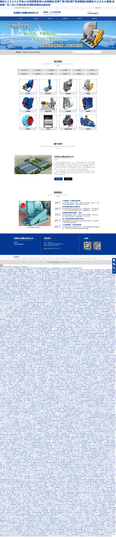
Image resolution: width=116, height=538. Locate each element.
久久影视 (36, 272)
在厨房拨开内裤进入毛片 (88, 394)
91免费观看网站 (22, 381)
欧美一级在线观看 (36, 436)
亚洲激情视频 (79, 310)
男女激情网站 (51, 285)
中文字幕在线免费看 (21, 324)
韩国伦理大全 (8, 305)
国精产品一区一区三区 (40, 302)
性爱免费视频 (96, 278)
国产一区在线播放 (98, 348)
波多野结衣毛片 (111, 375)
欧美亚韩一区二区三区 (76, 440)
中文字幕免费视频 (65, 344)
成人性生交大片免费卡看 (72, 297)
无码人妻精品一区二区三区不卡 (13, 468)
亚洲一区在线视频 (106, 271)
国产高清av (59, 310)
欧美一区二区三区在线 (76, 320)
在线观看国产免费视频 (91, 482)
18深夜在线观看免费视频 (86, 401)
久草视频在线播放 (76, 305)
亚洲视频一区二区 (13, 271)
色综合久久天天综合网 (14, 432)
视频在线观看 (22, 271)
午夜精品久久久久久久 (68, 316)
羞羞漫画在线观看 (17, 317)
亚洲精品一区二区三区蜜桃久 (49, 345)
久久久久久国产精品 (5, 453)
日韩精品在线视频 (71, 272)
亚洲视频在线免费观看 (25, 515)
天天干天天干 (70, 327)
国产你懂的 (48, 275)
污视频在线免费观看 (54, 376)
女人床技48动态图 (84, 317)
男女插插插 (109, 373)
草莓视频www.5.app (28, 294)
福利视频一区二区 (49, 350)
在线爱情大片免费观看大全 (58, 443)
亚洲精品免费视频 (78, 531)
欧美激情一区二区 (76, 283)
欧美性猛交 (76, 503)
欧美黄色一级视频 (74, 319)
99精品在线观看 (109, 336)
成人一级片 (96, 492)
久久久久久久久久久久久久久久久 (83, 499)
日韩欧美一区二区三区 (110, 531)
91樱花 (109, 507)
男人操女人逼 (84, 429)
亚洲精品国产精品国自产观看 (82, 345)
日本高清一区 (8, 447)
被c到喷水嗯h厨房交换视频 (70, 476)
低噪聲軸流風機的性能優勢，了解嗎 (71, 212)
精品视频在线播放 (96, 453)
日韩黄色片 (95, 462)
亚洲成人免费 (69, 282)
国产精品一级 (79, 498)
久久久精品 (77, 453)
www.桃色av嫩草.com (55, 300)
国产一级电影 (108, 504)
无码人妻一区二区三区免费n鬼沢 (35, 380)
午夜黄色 (8, 341)
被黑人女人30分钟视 (44, 471)
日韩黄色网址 (20, 291)
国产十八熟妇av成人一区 (85, 278)
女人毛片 (28, 447)
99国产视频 (101, 482)
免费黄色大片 (82, 501)
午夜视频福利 (52, 487)
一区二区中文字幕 (7, 423)
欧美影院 (56, 324)
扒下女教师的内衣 (38, 366)
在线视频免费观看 (67, 417)
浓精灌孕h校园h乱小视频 (50, 356)
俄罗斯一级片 (104, 330)
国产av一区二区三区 (86, 313)
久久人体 (65, 319)
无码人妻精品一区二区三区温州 (92, 358)
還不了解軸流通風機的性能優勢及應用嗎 (73, 218)
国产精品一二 (67, 305)
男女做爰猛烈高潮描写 (80, 468)
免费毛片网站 (59, 398)
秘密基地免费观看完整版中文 (40, 361)
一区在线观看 (7, 495)
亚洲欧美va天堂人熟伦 (72, 366)
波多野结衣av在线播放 (53, 436)
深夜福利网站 (96, 297)
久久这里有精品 (86, 283)
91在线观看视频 (17, 431)
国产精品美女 (3, 271)
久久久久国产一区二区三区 (97, 277)
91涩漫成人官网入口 (76, 286)
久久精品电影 (79, 311)
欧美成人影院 (92, 470)
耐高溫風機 (61, 164)
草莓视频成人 (42, 358)
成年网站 (37, 517)
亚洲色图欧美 (8, 274)
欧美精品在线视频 (83, 274)
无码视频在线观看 (11, 501)
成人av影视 (5, 437)
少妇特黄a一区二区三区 (71, 356)
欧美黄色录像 (59, 283)
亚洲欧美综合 (88, 420)
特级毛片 (7, 515)
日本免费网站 (67, 317)
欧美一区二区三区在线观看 (50, 305)
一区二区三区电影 (98, 350)
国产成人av (56, 366)
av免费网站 (67, 439)
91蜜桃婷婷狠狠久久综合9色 (94, 339)
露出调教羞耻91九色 (23, 286)
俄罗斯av (11, 386)
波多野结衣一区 (94, 331)
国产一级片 (70, 534)
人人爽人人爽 (109, 490)
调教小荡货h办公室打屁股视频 (36, 404)
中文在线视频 (24, 414)
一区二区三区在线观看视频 (7, 353)
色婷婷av (21, 311)
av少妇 (84, 415)
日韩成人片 (85, 320)
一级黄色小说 (34, 338)
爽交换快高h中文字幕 (105, 523)
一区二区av (3, 308)
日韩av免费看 (27, 436)
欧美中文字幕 (63, 401)
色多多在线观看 (39, 280)
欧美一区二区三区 (52, 302)
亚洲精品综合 (94, 361)
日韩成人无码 (76, 432)
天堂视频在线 (84, 445)
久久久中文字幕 (55, 527)
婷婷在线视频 (9, 443)
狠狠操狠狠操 (18, 342)
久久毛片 (8, 397)
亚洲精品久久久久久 (5, 359)
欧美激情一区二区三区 (85, 404)
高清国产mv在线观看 (91, 501)
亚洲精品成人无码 (29, 297)
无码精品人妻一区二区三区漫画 (32, 330)
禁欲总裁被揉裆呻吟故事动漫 (108, 283)
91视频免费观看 (96, 478)
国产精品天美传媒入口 (48, 278)
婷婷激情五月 (88, 297)
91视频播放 (103, 492)
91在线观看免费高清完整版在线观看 (64, 339)
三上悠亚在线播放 (30, 274)
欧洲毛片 (35, 426)
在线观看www (95, 395)
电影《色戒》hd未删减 (101, 328)
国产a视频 (105, 339)
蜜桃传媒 (90, 467)
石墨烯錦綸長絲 (32, 260)
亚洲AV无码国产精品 (103, 376)
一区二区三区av (42, 367)
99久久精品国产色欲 (12, 411)
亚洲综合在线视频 (56, 303)
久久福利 (97, 330)
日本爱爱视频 (90, 481)
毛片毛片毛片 (38, 278)
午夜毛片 (76, 401)
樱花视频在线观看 (21, 482)
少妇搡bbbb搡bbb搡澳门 (107, 278)
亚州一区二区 (81, 356)
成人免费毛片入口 (16, 358)
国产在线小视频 (109, 302)
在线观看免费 (5, 510)
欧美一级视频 (20, 275)
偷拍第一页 (58, 447)
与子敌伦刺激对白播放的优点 (44, 288)
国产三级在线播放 (51, 478)
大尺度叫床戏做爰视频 (93, 384)
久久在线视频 (49, 327)
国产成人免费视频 (24, 440)
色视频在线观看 (26, 428)
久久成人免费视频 (70, 394)
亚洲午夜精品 (7, 457)
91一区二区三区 (8, 422)
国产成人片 (58, 338)
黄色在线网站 (22, 370)
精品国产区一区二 (77, 380)
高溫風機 (65, 70)
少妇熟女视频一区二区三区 (76, 383)
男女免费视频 (8, 328)
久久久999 (3, 485)
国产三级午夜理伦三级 (53, 401)
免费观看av (95, 459)
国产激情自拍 (3, 367)
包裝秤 (76, 260)
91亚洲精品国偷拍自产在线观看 (27, 322)
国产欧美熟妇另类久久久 (88, 328)
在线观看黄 (3, 476)
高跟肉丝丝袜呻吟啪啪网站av (98, 535)
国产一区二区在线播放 (104, 359)
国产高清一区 (39, 334)
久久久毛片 (102, 395)
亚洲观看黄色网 (105, 297)
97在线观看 (87, 376)
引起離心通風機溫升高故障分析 (33, 227)
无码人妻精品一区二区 (56, 362)
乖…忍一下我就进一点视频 (81, 316)
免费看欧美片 (30, 271)
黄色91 (20, 406)
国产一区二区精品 (62, 345)
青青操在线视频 (14, 409)
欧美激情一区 (11, 401)
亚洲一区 (105, 518)
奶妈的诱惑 (44, 517)
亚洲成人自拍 (84, 425)
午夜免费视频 (16, 423)
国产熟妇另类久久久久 (42, 376)
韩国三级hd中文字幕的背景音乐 (33, 311)
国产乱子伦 (42, 317)
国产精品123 (90, 381)
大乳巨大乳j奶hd (59, 353)
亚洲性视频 (71, 285)
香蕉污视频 (47, 280)
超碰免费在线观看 (107, 320)
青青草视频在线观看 (12, 272)
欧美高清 (94, 451)
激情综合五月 (22, 450)
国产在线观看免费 (99, 504)
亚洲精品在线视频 (93, 526)
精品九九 (90, 370)
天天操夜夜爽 (88, 406)
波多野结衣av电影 (55, 465)
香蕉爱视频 (24, 448)
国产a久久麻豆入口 (110, 467)
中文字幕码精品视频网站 (61, 412)
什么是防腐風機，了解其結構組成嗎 (71, 224)
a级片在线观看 (56, 299)
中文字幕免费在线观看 (19, 517)
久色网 (106, 482)
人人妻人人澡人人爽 (88, 479)
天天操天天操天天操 (46, 507)
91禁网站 (15, 412)
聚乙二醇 (38, 260)
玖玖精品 (67, 414)
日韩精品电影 (79, 324)
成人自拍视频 (101, 524)
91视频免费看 (16, 328)
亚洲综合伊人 (8, 395)
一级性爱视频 (3, 383)
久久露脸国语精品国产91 (80, 302)
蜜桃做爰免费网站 (42, 303)
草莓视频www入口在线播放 (31, 485)
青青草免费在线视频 (29, 484)
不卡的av (44, 403)
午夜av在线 (10, 345)
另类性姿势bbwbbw (86, 453)
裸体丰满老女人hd (34, 498)
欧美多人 (47, 409)
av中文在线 (82, 291)
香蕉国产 (51, 411)
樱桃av (18, 373)
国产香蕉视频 (28, 437)
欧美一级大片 (75, 317)
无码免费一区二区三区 (49, 289)
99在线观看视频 (13, 286)
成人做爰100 (54, 390)
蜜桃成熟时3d (102, 526)
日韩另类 (96, 347)
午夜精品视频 (111, 506)
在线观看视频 (25, 306)
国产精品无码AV (71, 306)
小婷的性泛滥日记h (5, 425)
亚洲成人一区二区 (55, 386)
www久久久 (59, 285)
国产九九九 (60, 302)
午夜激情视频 (12, 506)
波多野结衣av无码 (55, 450)
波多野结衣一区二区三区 (91, 333)
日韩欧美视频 (105, 272)
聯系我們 (94, 18)
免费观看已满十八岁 (29, 314)
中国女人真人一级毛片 (96, 518)
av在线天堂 (9, 478)
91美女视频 (89, 478)
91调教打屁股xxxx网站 (92, 437)
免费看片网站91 (74, 423)
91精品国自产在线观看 (19, 345)
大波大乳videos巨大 (5, 373)
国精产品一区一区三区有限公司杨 (50, 341)
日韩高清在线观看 (10, 408)
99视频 (70, 412)
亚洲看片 (95, 362)
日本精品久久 (100, 317)
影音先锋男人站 (96, 286)
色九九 (100, 499)
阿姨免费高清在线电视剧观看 (88, 436)
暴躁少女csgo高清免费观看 (35, 425)
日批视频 (71, 468)
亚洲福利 (34, 282)
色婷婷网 (52, 311)
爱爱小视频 (21, 484)
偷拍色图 (83, 478)
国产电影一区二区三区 (67, 300)
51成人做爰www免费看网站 (54, 286)
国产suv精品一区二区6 (110, 403)
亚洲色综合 (79, 334)
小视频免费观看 (84, 364)
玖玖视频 (63, 461)
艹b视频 (76, 327)
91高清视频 (35, 389)
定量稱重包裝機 (64, 260)
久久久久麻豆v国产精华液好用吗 (95, 415)
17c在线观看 (38, 274)
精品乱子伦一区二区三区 (102, 394)
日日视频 (87, 518)
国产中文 (65, 334)
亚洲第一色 (11, 390)
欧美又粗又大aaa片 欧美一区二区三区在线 (36, 473)
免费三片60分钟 (31, 394)
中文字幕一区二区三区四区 (38, 478)
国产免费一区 (52, 361)
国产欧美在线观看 (71, 409)
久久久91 (54, 503)
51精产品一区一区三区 (14, 361)
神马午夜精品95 (102, 398)
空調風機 (65, 73)
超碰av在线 (85, 300)
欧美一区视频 (5, 375)
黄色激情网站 (76, 313)
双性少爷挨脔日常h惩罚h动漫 (72, 445)
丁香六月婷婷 (39, 313)
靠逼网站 (76, 339)
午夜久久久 (20, 501)
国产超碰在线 (97, 383)
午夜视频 (43, 476)
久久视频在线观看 (44, 272)
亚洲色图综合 (71, 428)
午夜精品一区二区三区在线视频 (84, 272)
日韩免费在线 (34, 420)
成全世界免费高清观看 (103, 338)
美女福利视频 (108, 534)
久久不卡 (8, 278)
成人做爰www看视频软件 (61, 381)
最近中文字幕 (12, 299)
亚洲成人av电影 (53, 534)
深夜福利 (108, 311)
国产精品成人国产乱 (95, 422)
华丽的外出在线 (63, 308)
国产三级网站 (46, 397)
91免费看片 (77, 425)
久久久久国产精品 (20, 521)
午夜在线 (2, 406)
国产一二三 (71, 436)
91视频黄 (63, 451)
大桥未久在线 (11, 392)
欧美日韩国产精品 (20, 504)
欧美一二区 (72, 362)
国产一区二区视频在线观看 (67, 415)
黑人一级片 (77, 450)
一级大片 (59, 495)
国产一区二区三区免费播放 (39, 401)
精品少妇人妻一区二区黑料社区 (11, 334)
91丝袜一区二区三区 (16, 325)
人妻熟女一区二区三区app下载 (84, 362)
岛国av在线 (45, 411)
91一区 (49, 303)
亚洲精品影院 (84, 285)
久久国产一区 (11, 330)
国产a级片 (56, 308)
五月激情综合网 (27, 386)
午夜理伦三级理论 (91, 439)
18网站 (105, 348)
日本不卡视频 (12, 428)
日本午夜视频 (16, 464)
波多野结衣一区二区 (45, 383)
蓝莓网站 (78, 493)
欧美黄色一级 (15, 280)
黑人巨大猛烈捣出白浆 (19, 447)
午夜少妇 (51, 353)
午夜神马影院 (77, 328)
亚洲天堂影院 (45, 294)
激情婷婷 (31, 517)
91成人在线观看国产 (94, 507)
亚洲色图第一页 (77, 496)
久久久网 (85, 334)
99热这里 (88, 291)
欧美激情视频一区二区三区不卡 (74, 358)
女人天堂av (63, 366)
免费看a (55, 481)
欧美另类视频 (87, 310)
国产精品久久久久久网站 (49, 310)
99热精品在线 (92, 425)
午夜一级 (20, 411)
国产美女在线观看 (70, 311)
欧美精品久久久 (93, 364)
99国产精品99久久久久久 (27, 302)
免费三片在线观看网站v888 (44, 325)
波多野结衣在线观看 (99, 401)
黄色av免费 (65, 521)
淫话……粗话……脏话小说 (23, 356)
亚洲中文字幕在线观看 (108, 392)
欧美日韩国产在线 (33, 331)
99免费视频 (44, 330)
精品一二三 (95, 515)
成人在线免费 (87, 534)
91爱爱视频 (52, 294)
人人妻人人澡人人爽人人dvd (14, 320)
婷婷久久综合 (11, 521)
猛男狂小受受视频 (50, 524)
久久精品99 (57, 384)
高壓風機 (78, 70)
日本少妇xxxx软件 (65, 376)
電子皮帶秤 (44, 260)
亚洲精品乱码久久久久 (68, 418)
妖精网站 (24, 320)
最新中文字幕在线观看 (33, 319)
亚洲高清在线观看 (22, 313)
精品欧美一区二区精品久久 (56, 370)
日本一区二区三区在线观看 (80, 426)
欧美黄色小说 (110, 288)
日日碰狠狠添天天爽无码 (79, 412)
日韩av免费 (105, 294)
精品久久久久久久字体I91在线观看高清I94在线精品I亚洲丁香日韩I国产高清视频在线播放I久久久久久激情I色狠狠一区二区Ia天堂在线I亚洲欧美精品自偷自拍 (41, 269)
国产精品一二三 (52, 330)
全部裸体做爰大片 (43, 534)
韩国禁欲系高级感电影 (68, 495)
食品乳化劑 (71, 260)
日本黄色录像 (31, 451)
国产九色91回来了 (80, 369)
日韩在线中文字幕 (101, 425)
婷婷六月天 (43, 461)
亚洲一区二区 (4, 499)
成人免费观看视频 (103, 484)
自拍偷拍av (91, 504)
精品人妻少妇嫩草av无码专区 (83, 395)
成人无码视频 (32, 359)
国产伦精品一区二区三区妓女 (55, 473)
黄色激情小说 (19, 330)
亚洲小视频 (105, 453)
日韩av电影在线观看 (38, 482)
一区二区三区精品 (96, 428)
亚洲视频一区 (107, 517)
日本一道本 (74, 376)
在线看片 (56, 297)
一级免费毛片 (86, 471)
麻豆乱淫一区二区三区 (84, 517)
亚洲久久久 (36, 434)
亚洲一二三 (61, 356)
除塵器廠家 (89, 260)
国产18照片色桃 (64, 485)
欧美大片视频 (67, 289)
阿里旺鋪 (97, 7)
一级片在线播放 (20, 526)
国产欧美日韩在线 (9, 429)
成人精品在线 (38, 459)
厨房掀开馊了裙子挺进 (48, 297)
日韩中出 (95, 499)
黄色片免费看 (96, 344)
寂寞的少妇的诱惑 (48, 316)
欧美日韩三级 (26, 372)
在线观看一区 (69, 322)
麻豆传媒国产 (103, 275)
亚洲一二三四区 (71, 310)
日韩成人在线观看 (30, 504)
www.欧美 (28, 282)
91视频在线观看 (97, 294)
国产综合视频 (64, 292)
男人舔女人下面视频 (27, 316)
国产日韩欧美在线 (31, 376)
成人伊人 (72, 344)
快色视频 (94, 390)
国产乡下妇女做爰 (40, 275)
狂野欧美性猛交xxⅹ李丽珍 (27, 459)
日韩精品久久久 (65, 277)
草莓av (93, 521)
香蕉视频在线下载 (36, 447)
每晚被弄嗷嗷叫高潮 (12, 348)
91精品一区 (91, 285)
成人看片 (62, 297)
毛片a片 (80, 400)
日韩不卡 (112, 468)
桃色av (110, 537)
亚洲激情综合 (34, 465)
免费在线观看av (107, 305)
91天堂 (38, 300)
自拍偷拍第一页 (58, 389)
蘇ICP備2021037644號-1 (53, 245)
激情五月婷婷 (112, 381)
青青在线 (21, 280)
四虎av (20, 523)
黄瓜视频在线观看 (65, 454)
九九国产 (3, 417)
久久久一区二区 (22, 518)
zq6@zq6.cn (50, 242)
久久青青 (57, 272)
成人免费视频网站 (7, 322)
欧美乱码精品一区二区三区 (75, 308)
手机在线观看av (87, 286)
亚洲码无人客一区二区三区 (56, 406)
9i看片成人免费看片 (91, 296)
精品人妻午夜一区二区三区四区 (38, 286)
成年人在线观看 (7, 440)
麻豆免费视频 (109, 418)
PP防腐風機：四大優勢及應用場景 (71, 200)
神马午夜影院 (103, 384)
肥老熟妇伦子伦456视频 (73, 378)
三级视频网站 (97, 272)
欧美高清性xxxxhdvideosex (71, 274)
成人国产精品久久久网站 (33, 370)
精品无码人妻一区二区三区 (94, 392)
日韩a (108, 532)
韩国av (65, 406)
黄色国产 (24, 319)
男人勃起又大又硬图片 (81, 470)
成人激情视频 (64, 299)
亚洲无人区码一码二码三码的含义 (91, 475)
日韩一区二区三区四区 (56, 448)
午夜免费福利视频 (83, 507)
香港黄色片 (71, 395)
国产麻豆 (90, 489)
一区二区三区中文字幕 (88, 496)
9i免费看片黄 (88, 515)
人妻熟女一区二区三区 (12, 289)
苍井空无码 (7, 370)
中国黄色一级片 (109, 364)
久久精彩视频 (48, 331)
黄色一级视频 (48, 482)
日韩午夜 (109, 429)
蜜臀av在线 (109, 414)
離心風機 (30, 52)
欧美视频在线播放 (29, 278)
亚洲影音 (113, 404)
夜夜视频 (51, 389)
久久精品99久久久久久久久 (33, 345)
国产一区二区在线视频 (6, 310)
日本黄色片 (44, 285)
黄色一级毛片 (87, 531)
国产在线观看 (12, 454)
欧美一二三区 (32, 456)
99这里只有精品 (103, 389)
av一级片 (4, 504)
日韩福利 (109, 495)
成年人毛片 (99, 521)
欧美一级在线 (12, 398)
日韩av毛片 (83, 271)
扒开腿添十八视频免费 (88, 306)
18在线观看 (39, 456)
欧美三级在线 (14, 370)
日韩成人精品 (22, 364)
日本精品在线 (80, 350)
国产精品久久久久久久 (32, 358)
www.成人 (63, 272)
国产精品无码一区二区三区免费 (35, 324)
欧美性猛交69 (89, 397)
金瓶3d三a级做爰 (49, 324)
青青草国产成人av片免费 (15, 499)
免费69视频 (47, 333)
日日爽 (23, 376)
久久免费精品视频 (35, 306)
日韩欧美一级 (56, 325)
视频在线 (46, 484)
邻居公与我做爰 (95, 283)
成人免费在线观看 (107, 325)
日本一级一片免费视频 (59, 327)
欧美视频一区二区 (25, 369)
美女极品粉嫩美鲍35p (100, 481)
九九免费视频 (101, 316)
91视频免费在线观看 (21, 367)
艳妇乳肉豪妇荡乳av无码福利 (65, 390)
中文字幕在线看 (79, 420)
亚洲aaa (78, 361)
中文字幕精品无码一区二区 (108, 358)
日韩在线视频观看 (81, 292)
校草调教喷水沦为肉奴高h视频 (96, 274)
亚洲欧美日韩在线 (84, 331)
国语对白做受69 (52, 271)
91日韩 (10, 384)
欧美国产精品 (51, 517)
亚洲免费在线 (104, 345)
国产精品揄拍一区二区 (30, 296)
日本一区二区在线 (68, 475)
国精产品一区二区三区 (78, 347)
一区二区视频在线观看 (54, 485)
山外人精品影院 (62, 490)
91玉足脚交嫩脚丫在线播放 (24, 283)
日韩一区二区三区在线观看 (93, 271)
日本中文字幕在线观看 (30, 300)
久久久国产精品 (105, 434)
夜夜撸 (14, 274)
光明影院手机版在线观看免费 (85, 314)
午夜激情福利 (112, 330)
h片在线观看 (57, 313)
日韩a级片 (3, 512)
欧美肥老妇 (76, 373)
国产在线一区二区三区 (9, 526)
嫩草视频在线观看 (91, 366)
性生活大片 (34, 325)
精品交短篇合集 (11, 355)
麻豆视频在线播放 (58, 317)
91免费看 (42, 532)
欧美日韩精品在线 (16, 316)
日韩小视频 (112, 362)
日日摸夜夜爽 (48, 404)
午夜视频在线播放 (49, 364)
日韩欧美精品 (61, 380)
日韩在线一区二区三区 (101, 285)
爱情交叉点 (21, 465)
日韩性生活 (69, 380)
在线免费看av (49, 506)
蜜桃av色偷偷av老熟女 (21, 390)
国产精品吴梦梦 (65, 447)
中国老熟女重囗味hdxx (36, 403)
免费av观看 (53, 513)
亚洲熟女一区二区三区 (73, 271)
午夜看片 (81, 297)
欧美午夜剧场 (88, 350)
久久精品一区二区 (33, 336)
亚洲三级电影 (60, 372)
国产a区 (56, 479)
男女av (14, 487)
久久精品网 (83, 339)
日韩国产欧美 (43, 271)
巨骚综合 (78, 467)
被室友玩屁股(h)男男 (26, 361)
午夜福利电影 (17, 462)
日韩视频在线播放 (88, 275)
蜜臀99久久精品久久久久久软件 (104, 367)
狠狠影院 (101, 448)
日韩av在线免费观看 (83, 280)
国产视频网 (56, 403)
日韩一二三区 (27, 443)
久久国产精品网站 (41, 408)
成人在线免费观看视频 (74, 338)
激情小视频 (70, 451)
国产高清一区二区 (35, 383)
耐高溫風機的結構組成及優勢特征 (71, 206)
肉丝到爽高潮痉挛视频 (20, 366)
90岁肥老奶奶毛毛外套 (17, 278)
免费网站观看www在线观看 (83, 289)
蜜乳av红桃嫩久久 (36, 526)
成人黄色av (93, 317)
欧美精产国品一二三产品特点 (16, 297)
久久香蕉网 (45, 353)
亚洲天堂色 (25, 431)
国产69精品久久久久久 (6, 439)
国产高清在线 (18, 492)
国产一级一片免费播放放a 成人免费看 (63, 425)
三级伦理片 (66, 362)
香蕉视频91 (94, 512)
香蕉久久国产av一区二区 (79, 431)
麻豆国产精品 (37, 294)
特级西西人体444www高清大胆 (73, 372)
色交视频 (2, 468)
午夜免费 (39, 292)
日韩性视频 (26, 342)
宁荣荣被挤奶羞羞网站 (68, 411)
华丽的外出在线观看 (110, 415)
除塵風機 (37, 73)
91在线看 (50, 387)
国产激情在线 (92, 300)
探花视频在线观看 (92, 319)
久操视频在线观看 (39, 453)
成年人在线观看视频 (83, 336)
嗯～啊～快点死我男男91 (65, 457)
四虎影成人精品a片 (36, 411)
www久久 (37, 451)
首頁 (21, 18)
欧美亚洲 (18, 445)
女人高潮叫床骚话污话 (38, 418)
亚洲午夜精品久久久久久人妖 (24, 389)
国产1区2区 (7, 475)
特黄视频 (88, 459)
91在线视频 (56, 296)
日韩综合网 (48, 322)
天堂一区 (8, 434)
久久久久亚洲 (24, 426)
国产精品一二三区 (59, 442)
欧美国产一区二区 (98, 380)
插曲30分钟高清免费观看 (35, 431)
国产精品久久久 (54, 333)
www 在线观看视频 (7, 464)
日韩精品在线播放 (25, 537)
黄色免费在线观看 (18, 296)
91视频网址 (32, 342)
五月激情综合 (59, 431)
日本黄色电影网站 (15, 285)
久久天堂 (73, 515)
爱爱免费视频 (44, 328)
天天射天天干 (26, 406)
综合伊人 (57, 471)
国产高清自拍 (27, 411)
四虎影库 (40, 445)
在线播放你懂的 (18, 531)
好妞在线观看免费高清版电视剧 (96, 334)
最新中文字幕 (56, 507)
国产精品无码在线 (83, 476)
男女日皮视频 (26, 325)
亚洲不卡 (60, 305)
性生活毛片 (43, 306)
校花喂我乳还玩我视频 (73, 490)
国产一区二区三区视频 (24, 513)
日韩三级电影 (27, 401)
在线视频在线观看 (34, 492)
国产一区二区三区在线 (65, 296)
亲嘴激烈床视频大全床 (55, 417)
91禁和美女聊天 (4, 454)
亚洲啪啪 (56, 291)
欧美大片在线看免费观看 (69, 506)
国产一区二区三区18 (44, 338)
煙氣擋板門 (24, 260)
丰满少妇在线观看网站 (50, 372)
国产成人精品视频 (95, 487)
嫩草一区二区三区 (29, 275)
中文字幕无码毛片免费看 (72, 461)
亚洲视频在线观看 (31, 303)
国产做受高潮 (76, 370)
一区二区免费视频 (31, 408)
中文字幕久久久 (48, 453)
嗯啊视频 (50, 381)
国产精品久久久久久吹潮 (14, 376)
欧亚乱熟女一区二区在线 (58, 493)
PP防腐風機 (23, 73)
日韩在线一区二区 (97, 313)
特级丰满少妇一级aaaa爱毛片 (87, 461)
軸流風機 (78, 73)
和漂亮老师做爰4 (48, 291)
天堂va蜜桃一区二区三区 (94, 434)
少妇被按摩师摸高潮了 (77, 389)
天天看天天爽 (74, 386)
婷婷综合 (82, 296)
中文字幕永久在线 (75, 364)
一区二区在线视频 (96, 289)
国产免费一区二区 (48, 462)
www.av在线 (86, 440)
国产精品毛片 (19, 461)
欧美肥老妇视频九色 (7, 296)
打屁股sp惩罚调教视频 (14, 414)
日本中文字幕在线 (103, 361)
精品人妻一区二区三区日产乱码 (68, 280)
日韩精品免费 (110, 366)
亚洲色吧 (90, 375)
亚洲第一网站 (10, 342)
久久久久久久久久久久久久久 (13, 306)
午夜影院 (73, 333)
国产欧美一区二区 (62, 481)
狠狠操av (18, 408)
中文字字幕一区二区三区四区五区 (103, 369)
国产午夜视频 (96, 465)
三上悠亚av (5, 479)
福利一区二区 (54, 457)
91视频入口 (88, 521)
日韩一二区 (47, 390)
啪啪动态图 (30, 429)
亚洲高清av (3, 418)
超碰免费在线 (71, 275)
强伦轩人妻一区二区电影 (88, 305)
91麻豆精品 (33, 305)
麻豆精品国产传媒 (71, 352)
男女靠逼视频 (95, 523)
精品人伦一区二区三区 (59, 504)
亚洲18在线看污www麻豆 (98, 490)
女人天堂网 (6, 465)
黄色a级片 (12, 510)
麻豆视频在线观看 (96, 456)
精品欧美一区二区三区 (81, 411)
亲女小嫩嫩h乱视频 (35, 464)
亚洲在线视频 (77, 513)
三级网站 (112, 352)
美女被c (38, 342)
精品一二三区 (77, 475)
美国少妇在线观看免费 (76, 353)
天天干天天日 (16, 384)
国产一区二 (39, 289)
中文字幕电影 (25, 462)
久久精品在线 (59, 475)
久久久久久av (85, 342)
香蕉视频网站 (24, 336)
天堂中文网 (4, 404)
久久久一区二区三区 (6, 534)
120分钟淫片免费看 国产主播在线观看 (32, 353)
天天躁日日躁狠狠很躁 (104, 513)
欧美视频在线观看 (86, 493)
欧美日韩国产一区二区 (77, 359)
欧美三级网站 (28, 457)
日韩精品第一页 (54, 414)
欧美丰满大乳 (98, 306)
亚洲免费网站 (100, 467)
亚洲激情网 (40, 432)
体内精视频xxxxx (60, 311)
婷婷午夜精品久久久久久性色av (97, 311)
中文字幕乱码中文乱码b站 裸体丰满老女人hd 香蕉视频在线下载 (74, 532)
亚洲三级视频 (25, 327)
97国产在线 (27, 338)
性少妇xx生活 (109, 314)
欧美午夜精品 (49, 317)
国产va (110, 342)
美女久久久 (11, 380)
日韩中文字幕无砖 (14, 442)
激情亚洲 (20, 314)
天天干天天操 (23, 451)
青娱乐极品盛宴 (33, 412)
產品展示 (50, 18)
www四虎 (79, 306)
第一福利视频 (46, 274)
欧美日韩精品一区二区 (51, 420)
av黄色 (95, 467)
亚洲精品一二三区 (49, 489)
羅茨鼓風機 (37, 52)
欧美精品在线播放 (70, 429)
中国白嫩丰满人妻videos (105, 515)
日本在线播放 (70, 453)
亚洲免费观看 (91, 367)
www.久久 (33, 289)
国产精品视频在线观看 (59, 387)
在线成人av (102, 373)
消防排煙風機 (85, 165)
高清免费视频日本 (9, 339)
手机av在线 (113, 356)
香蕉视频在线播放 (76, 342)
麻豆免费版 (66, 320)
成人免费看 (14, 313)
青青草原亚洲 (72, 292)
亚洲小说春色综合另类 (104, 510)
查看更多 (58, 178)
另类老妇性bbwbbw (33, 320)
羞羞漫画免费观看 (37, 443)
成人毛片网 (18, 353)
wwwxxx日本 (53, 373)
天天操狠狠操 (20, 454)
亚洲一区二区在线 (32, 390)
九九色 (30, 448)
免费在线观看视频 (100, 400)
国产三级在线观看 (87, 294)
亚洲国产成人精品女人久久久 (22, 420)
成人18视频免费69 (40, 327)
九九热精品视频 (22, 348)
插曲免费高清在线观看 (78, 457)
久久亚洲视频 (67, 389)
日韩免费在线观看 (47, 299)
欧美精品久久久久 (88, 380)
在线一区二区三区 (62, 378)
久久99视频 (46, 450)
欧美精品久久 (28, 422)
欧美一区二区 (91, 411)
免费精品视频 (8, 331)
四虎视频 (13, 495)
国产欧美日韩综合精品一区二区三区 (99, 282)
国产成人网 (7, 362)
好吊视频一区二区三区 (35, 285)
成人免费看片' (31, 350)
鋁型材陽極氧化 (17, 260)
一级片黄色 (102, 364)
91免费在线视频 (54, 274)
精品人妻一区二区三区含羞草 (35, 493)
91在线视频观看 (77, 355)
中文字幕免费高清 (17, 512)
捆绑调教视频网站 (54, 520)
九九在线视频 (26, 527)
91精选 (64, 310)
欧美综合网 (42, 524)
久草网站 (57, 292)
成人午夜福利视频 (43, 512)
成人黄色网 (10, 462)
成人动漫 (70, 341)
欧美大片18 (81, 518)
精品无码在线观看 (95, 345)
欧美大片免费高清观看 (16, 375)
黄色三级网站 (60, 367)
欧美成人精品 (65, 423)
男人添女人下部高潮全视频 (28, 529)
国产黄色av (83, 373)
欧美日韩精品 (47, 440)
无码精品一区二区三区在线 (102, 356)
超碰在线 (77, 285)
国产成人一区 (101, 443)
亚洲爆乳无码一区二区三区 (20, 331)
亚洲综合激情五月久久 (17, 481)
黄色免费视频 (11, 300)
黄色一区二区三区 (36, 400)
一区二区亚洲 (20, 274)
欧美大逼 (112, 434)
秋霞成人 (77, 429)
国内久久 (92, 485)
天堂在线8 (113, 532)
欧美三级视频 (112, 518)
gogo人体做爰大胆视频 (10, 275)
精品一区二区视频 (27, 496)
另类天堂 (61, 375)
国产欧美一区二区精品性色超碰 (67, 348)
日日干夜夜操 (28, 490)
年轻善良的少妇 (18, 386)
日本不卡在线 (23, 425)
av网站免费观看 (41, 392)
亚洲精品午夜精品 (76, 487)
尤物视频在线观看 (60, 531)
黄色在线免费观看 (46, 526)
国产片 (76, 537)
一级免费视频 (40, 439)
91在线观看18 (19, 344)
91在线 (27, 517)
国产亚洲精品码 (102, 353)
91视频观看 (49, 352)
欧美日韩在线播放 (62, 271)
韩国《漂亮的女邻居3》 (37, 356)
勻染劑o (49, 260)
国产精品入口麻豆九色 (33, 362)
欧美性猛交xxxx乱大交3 (91, 299)
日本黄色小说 (105, 289)
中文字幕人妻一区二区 (108, 428)
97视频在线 (48, 532)
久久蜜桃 (23, 392)
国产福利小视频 (25, 464)
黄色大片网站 (18, 339)
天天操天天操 (67, 283)
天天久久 (27, 465)
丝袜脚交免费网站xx (84, 303)
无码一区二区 (71, 406)
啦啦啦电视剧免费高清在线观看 (96, 302)
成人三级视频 (66, 489)
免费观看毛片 (58, 489)
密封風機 (92, 70)
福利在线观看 (61, 503)
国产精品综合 (85, 282)
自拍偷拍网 (103, 347)
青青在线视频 (99, 305)
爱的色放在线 (45, 311)
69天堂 (2, 274)
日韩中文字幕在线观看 (6, 403)
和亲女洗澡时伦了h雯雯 (77, 529)
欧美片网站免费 (97, 406)
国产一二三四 (92, 445)
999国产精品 (100, 296)
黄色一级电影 (65, 384)
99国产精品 (39, 305)
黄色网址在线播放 (94, 280)
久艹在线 (44, 436)
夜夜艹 (98, 470)
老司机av (13, 341)
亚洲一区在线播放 (30, 280)
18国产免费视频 (15, 425)
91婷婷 (85, 384)
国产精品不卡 (39, 484)
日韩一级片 (46, 520)
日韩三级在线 (50, 384)
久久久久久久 (77, 282)
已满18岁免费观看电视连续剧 (45, 282)
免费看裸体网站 (87, 390)
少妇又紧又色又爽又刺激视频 (65, 373)
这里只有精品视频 (15, 489)
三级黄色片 (63, 291)
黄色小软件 (10, 476)
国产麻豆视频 (42, 384)
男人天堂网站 (50, 369)
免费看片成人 (93, 316)
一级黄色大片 (32, 292)
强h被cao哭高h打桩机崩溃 (29, 375)
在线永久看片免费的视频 (76, 277)
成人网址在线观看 (49, 313)
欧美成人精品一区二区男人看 (30, 534)
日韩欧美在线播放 (24, 412)
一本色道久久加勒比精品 (19, 310)
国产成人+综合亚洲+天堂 (18, 282)
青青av (108, 478)
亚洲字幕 (80, 386)
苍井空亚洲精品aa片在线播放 (76, 299)
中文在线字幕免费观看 (69, 369)
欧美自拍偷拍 (68, 426)
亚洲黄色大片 (63, 275)
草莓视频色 (75, 278)
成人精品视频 (51, 470)
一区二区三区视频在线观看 (8, 461)
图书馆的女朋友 (86, 456)
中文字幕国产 (100, 445)
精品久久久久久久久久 (24, 347)
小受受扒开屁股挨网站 (31, 291)
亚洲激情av (42, 336)
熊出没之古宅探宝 (109, 387)
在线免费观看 (69, 531)
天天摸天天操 (110, 461)
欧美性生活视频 (8, 412)
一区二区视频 (55, 275)
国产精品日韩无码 (36, 537)
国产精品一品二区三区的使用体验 (77, 381)
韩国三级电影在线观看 (63, 330)
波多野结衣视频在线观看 (25, 395)
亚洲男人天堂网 (66, 286)
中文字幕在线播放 (42, 375)
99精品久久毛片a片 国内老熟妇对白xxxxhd (60, 535)
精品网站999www (85, 378)
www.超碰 (37, 271)
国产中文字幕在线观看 (68, 448)
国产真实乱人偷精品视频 (55, 320)
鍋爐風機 (51, 73)
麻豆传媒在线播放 (55, 437)
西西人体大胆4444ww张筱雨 (39, 283)
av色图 (69, 523)
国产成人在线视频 (103, 333)
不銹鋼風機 (25, 52)
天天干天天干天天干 (68, 398)
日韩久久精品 (5, 302)
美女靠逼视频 (26, 512)
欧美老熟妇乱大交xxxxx (75, 456)
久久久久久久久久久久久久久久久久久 (72, 288)
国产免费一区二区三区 (49, 431)
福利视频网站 (62, 479)
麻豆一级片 (93, 376)
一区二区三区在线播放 (41, 314)
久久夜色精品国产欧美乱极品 (99, 310)
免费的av (10, 383)
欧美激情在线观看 (38, 316)
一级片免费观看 (11, 389)
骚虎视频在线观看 (17, 403)
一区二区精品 (39, 350)
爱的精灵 (47, 414)
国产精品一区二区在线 (67, 355)
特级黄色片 (29, 482)
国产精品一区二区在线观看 (84, 462)
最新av (113, 437)
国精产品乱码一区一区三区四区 (93, 325)
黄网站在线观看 (89, 347)
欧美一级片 (15, 395)
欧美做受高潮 (20, 473)
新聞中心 (80, 18)
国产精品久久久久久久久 (59, 352)
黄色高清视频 (82, 481)
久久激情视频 (79, 275)
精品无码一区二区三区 (81, 367)
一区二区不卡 (34, 417)
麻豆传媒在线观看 (65, 359)
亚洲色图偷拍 (40, 322)
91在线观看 (30, 341)
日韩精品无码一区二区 (25, 470)
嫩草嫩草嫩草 (106, 313)
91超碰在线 (64, 434)
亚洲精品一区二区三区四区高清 (95, 387)
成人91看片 (26, 492)
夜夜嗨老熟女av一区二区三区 (48, 342)
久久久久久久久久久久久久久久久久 (103, 355)
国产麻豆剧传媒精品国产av (28, 334)
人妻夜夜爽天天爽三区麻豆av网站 (39, 406)
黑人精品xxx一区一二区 (105, 280)
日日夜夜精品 (30, 310)
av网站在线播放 (72, 434)
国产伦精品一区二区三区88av (77, 408)
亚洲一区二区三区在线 (33, 364)
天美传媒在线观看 (94, 417)
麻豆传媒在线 (11, 482)
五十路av (32, 327)
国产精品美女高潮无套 (24, 289)
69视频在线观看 (15, 288)
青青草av (100, 451)
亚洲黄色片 (59, 334)
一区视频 (4, 448)
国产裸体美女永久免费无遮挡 (41, 395)
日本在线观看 (77, 322)
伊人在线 (31, 453)
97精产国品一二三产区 (107, 529)
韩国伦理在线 (31, 313)
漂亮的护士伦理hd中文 (109, 306)
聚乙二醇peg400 (56, 260)
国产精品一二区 (68, 370)
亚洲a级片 (57, 359)
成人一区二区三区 (52, 378)
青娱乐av (109, 344)
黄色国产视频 (51, 314)
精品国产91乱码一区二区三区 (9, 518)
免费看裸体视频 (55, 280)
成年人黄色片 (44, 370)
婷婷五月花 (14, 359)
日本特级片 (59, 314)
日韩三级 (17, 429)
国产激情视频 (103, 417)
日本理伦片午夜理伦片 (35, 344)
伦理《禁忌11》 (80, 515)
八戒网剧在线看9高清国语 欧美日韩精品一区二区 (66, 331)
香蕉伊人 (49, 454)
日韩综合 (9, 418)
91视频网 (46, 334)
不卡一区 (52, 272)
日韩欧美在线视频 (60, 429)
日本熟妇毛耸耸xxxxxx (52, 392)
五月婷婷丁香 (92, 320)
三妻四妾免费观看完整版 (47, 339)
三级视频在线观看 (11, 283)
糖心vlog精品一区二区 (105, 327)
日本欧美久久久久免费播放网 (11, 311)
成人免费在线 (37, 299)
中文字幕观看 (36, 341)
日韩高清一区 (111, 465)
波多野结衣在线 (45, 300)
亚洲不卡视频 (59, 289)
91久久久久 (38, 297)
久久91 (61, 274)
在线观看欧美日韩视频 (50, 495)
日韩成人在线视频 (5, 285)
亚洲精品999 (82, 366)
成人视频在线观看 (70, 498)
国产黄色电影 (51, 283)
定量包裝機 (95, 260)
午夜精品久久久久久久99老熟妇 (64, 294)
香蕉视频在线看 (6, 294)
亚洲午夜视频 (3, 330)
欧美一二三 (56, 415)
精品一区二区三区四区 (70, 350)
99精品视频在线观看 (31, 521)
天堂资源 (65, 285)
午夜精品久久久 (83, 537)
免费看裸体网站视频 (101, 292)
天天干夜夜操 (20, 487)
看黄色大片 (65, 314)
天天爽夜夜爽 (40, 372)
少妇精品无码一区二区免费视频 (41, 437)
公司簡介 (35, 18)
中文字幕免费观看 (21, 341)
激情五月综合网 (108, 296)
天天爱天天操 (30, 272)
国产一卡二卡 (42, 412)
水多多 (9, 509)
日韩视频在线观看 (70, 367)
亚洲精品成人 (93, 342)
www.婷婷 (13, 373)
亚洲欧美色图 (22, 272)
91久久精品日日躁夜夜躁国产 (58, 409)
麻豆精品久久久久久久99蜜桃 (36, 414)
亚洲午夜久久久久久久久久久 (44, 296)
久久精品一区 (34, 512)
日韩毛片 (100, 501)
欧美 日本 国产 (48, 415)
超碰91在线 (85, 372)
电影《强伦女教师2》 (20, 380)
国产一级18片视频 (44, 362)
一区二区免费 (24, 384)
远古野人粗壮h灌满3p (86, 432)
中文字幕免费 (42, 498)
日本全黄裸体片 (57, 288)
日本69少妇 (43, 398)
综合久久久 (71, 345)
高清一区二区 (85, 487)
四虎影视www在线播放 (104, 437)
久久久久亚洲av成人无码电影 (66, 499)
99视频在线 (40, 489)
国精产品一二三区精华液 (105, 331)
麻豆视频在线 (47, 445)
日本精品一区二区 (23, 359)
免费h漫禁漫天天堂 (94, 372)
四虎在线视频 (25, 277)
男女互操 (15, 394)
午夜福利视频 (46, 513)
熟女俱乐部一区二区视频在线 (13, 277)
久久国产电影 (79, 512)
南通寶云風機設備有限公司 (26, 13)
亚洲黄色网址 (46, 459)
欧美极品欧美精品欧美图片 (95, 426)
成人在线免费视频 (5, 364)
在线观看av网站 (58, 506)
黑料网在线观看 (70, 464)
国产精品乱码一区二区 (98, 308)
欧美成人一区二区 (63, 392)
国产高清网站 (72, 392)
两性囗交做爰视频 (68, 328)
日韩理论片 (104, 286)
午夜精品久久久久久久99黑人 (29, 432)
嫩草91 (99, 342)
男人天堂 (53, 445)
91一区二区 (3, 389)
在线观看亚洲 (95, 291)
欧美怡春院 (74, 400)
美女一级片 (24, 475)
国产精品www (50, 476)
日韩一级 (26, 344)
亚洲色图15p (110, 348)
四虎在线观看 (11, 324)
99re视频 (96, 275)
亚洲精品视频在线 (49, 359)
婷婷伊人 (64, 338)
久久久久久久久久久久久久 (86, 327)
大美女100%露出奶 (110, 401)
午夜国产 (19, 434)
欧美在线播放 (89, 414)
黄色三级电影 (53, 380)
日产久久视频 (110, 398)
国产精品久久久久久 (37, 468)
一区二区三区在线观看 (59, 282)
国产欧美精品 (103, 503)
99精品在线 (42, 420)
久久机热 (44, 400)
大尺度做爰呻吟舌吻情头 (33, 328)
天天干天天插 (43, 485)
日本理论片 (18, 308)
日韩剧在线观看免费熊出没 (64, 342)
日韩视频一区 (14, 314)
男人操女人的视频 (44, 319)
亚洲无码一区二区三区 (23, 506)
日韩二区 (44, 394)
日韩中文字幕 (53, 467)
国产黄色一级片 (88, 383)
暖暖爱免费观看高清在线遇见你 (96, 418)
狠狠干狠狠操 (112, 328)
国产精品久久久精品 (108, 350)
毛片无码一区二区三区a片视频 (68, 325)
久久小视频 (110, 425)
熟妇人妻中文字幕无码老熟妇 (88, 338)
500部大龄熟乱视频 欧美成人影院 (42, 422)
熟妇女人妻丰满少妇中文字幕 (27, 333)
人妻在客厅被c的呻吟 (108, 499)
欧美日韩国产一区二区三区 (37, 277)
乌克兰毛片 (110, 378)
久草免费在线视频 (16, 327)
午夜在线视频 (26, 478)
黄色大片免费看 (90, 356)
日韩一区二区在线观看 (102, 300)
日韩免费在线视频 (80, 398)
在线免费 (91, 336)
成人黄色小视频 (15, 397)
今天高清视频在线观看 (97, 403)
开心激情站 (66, 501)
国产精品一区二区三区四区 (60, 395)
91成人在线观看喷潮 (14, 529)
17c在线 (74, 289)
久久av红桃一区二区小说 (13, 448)
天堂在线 (9, 282)
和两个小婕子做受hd (96, 493)
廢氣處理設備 (82, 260)
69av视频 (99, 320)
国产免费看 (14, 484)
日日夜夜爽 (70, 401)
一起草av (83, 322)
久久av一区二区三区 (52, 375)
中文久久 (96, 327)
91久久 (103, 314)
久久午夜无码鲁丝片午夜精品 (14, 372)
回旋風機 (92, 73)
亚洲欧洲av (23, 429)
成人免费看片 (10, 308)
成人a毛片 (103, 344)
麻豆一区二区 (50, 306)
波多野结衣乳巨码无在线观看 (52, 277)
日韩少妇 (36, 532)
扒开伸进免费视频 (7, 459)
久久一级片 (14, 406)
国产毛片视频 (39, 333)
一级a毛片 (39, 394)
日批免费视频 (7, 288)
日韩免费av (16, 322)
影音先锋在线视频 (35, 339)
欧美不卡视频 (14, 364)
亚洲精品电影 (14, 292)
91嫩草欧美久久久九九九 (104, 450)
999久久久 (68, 504)
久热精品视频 (104, 381)
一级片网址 (26, 383)
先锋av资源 (41, 291)
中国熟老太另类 (78, 390)
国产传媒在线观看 (31, 392)
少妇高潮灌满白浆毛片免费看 (39, 387)
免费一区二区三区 (65, 440)
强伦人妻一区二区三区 (88, 330)
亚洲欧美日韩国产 (23, 292)
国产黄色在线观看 (39, 495)
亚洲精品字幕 (87, 473)
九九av (32, 531)
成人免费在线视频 (48, 308)
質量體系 (65, 18)
